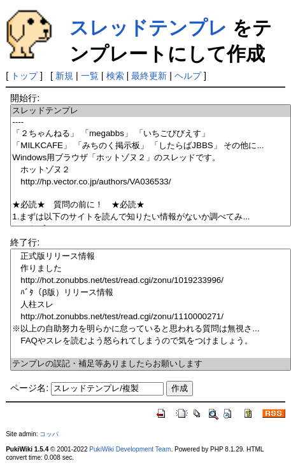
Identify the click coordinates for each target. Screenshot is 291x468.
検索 (115, 76)
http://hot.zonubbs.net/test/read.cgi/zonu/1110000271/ (150, 317)
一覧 (90, 76)
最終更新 (149, 76)
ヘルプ (187, 76)
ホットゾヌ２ (150, 170)
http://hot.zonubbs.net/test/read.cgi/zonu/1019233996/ (150, 281)
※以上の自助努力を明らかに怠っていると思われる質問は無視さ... (150, 329)
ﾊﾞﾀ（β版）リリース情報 (150, 293)
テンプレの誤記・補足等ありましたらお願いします (150, 364)
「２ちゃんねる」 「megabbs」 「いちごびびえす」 (150, 134)
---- (150, 122)
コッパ (49, 433)
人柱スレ (150, 305)
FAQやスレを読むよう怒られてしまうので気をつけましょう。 (150, 341)
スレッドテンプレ (148, 27)
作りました (150, 269)
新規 (64, 76)
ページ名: (29, 388)
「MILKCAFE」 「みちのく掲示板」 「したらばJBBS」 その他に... (150, 146)
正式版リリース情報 (150, 257)
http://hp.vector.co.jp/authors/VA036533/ (150, 182)
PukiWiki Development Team (130, 449)
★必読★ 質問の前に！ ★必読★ (150, 205)
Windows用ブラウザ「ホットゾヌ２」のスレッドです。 (150, 158)
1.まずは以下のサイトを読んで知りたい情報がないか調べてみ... (150, 217)
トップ (24, 76)
